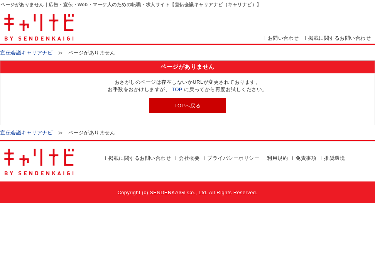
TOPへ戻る (187, 105)
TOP (177, 89)
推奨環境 (334, 158)
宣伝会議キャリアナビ (26, 53)
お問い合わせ (283, 38)
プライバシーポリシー (233, 158)
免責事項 (306, 158)
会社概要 (189, 158)
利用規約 (277, 158)
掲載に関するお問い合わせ (339, 38)
